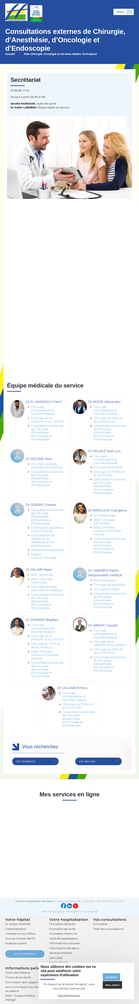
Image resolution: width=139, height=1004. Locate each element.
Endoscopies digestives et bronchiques (47, 529)
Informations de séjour (64, 947)
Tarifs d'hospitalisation (63, 938)
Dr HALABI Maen (39, 570)
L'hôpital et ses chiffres (20, 933)
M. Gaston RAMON (17, 923)
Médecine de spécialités (47, 550)
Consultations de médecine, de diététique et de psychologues (43, 540)
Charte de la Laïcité (18, 977)
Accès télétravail (25, 953)
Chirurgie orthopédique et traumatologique (43, 410)
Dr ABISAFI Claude (102, 625)
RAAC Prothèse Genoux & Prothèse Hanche (107, 531)
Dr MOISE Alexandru (104, 402)
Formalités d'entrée (62, 923)
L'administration (15, 928)
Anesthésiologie (104, 515)
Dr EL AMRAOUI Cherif (43, 402)
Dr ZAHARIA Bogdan (42, 620)
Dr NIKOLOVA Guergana (107, 510)
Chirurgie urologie (106, 589)
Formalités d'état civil (63, 933)
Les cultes (55, 957)
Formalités (100, 923)
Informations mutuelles (64, 943)
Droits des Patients (17, 972)
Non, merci (112, 985)
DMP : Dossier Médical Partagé (20, 997)
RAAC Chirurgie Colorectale (104, 521)
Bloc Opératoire (42, 574)
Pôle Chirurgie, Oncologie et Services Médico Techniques (60, 54)
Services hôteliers (60, 952)
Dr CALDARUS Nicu (72, 688)
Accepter (111, 977)
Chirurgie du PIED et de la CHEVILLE (108, 420)
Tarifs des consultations (108, 928)
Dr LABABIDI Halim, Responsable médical (105, 573)
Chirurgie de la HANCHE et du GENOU (47, 420)
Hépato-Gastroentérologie (44, 556)
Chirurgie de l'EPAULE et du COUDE (109, 473)
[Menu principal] (123, 12)
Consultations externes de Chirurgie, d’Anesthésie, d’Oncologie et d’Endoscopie (47, 432)
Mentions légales (52, 911)
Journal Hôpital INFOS (20, 938)
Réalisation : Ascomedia (82, 911)
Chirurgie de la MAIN (108, 467)
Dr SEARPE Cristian (41, 505)
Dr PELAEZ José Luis (104, 451)
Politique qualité (16, 943)
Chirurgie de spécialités (109, 584)
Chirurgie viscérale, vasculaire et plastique (46, 465)
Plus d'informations (69, 995)
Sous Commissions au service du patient (24, 988)
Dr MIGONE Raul (39, 459)
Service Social (58, 962)
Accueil (10, 54)
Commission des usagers (21, 982)
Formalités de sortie (62, 928)
